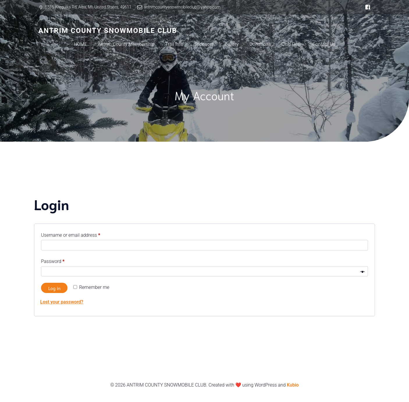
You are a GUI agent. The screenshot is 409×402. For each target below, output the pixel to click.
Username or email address (79, 234)
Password (61, 260)
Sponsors (204, 44)
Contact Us (323, 44)
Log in (54, 288)
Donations (260, 44)
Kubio (293, 385)
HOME (80, 44)
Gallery (232, 44)
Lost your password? (61, 302)
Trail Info (174, 44)
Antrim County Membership (126, 44)
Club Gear (291, 44)
